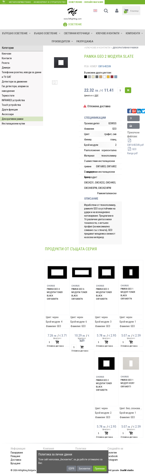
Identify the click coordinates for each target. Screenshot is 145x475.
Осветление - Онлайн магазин (86, 2)
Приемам (100, 468)
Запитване (134, 119)
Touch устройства (11, 104)
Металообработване (20, 2)
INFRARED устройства (13, 100)
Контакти (7, 58)
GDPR (71, 468)
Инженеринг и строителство (50, 2)
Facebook (112, 456)
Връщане (15, 463)
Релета (5, 63)
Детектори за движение (14, 81)
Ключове (6, 53)
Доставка (16, 459)
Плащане (15, 456)
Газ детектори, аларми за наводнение (15, 88)
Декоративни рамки (12, 118)
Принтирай (134, 127)
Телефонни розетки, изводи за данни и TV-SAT (21, 74)
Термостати (8, 95)
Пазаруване (17, 452)
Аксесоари (8, 114)
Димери (6, 67)
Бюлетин (112, 452)
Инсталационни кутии (13, 123)
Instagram (112, 459)
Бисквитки (84, 468)
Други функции (10, 109)
